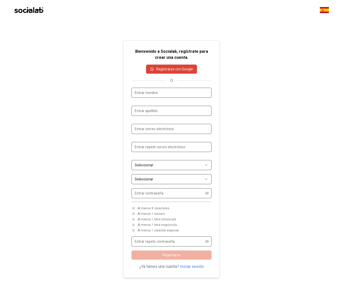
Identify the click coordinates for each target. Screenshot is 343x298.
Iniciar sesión (192, 266)
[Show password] (207, 193)
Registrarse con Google (171, 69)
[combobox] (171, 165)
